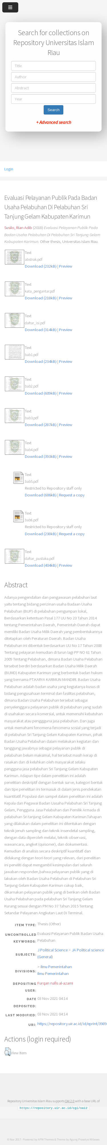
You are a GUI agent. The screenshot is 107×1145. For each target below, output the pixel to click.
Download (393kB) (40, 456)
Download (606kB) (40, 495)
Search (53, 110)
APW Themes (46, 1139)
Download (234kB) (40, 361)
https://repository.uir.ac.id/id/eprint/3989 (72, 1023)
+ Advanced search (53, 122)
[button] (7, 1051)
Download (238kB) (40, 533)
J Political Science (52, 950)
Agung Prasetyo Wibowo (84, 1139)
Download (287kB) (40, 424)
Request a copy (71, 495)
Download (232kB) (40, 266)
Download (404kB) (40, 565)
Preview (65, 266)
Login (8, 169)
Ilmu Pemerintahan (56, 966)
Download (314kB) (40, 329)
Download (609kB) (40, 393)
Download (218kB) (40, 297)
